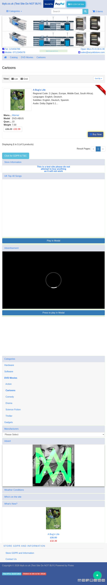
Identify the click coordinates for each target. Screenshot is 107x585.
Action (8, 384)
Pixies (71, 565)
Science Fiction (12, 409)
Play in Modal (53, 240)
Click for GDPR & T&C (15, 156)
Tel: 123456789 (11, 49)
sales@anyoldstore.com (91, 52)
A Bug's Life (53, 534)
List (14, 79)
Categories (14, 11)
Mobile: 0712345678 (13, 52)
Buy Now (96, 134)
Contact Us (11, 559)
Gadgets (8, 422)
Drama (8, 403)
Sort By (98, 79)
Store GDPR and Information (20, 553)
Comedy (9, 397)
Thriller (8, 416)
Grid (24, 79)
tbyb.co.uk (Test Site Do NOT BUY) (21, 3)
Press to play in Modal (53, 313)
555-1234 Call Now (76, 4)
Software (8, 371)
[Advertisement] (53, 336)
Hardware (9, 365)
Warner (15, 115)
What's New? (10, 504)
